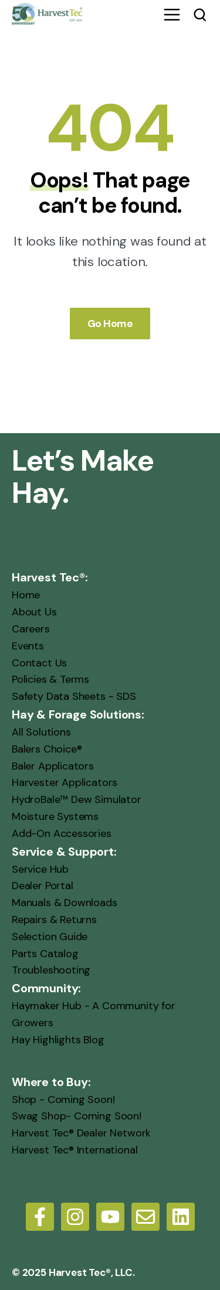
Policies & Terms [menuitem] (50, 679)
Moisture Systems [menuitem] (55, 816)
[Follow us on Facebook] (40, 1216)
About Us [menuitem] (34, 612)
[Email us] (145, 1216)
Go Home (110, 323)
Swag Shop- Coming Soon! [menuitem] (76, 1116)
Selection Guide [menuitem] (49, 936)
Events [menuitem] (28, 645)
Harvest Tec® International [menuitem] (74, 1150)
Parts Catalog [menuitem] (45, 953)
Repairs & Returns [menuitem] (54, 920)
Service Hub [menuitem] (40, 869)
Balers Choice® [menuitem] (47, 748)
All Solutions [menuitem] (41, 732)
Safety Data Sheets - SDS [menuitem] (74, 696)
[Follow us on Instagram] (75, 1216)
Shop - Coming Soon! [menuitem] (63, 1099)
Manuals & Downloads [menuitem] (64, 903)
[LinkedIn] (181, 1216)
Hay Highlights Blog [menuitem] (58, 1039)
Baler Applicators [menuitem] (53, 765)
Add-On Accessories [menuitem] (61, 833)
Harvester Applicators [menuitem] (64, 782)
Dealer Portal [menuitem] (42, 886)
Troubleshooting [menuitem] (51, 970)
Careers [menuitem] (31, 629)
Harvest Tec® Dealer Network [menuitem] (81, 1133)
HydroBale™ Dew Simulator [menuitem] (76, 799)
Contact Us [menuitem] (39, 662)
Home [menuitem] (26, 595)
